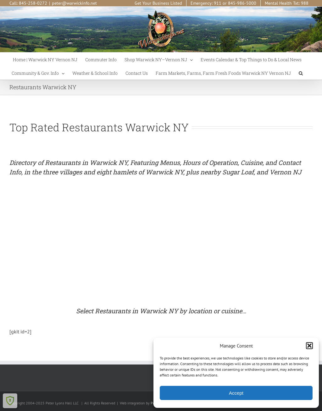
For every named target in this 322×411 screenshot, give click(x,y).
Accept (236, 393)
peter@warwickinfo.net (74, 3)
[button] (309, 345)
